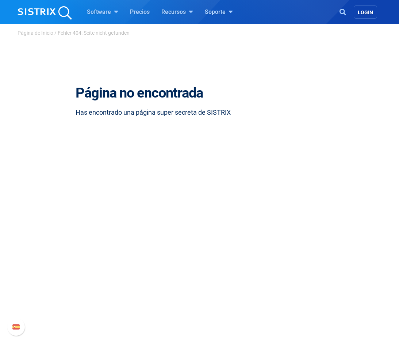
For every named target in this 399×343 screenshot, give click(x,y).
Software (102, 11)
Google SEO (139, 266)
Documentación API (318, 278)
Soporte (219, 11)
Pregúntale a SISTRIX (236, 255)
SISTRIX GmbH (62, 241)
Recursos (177, 11)
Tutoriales (221, 301)
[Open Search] (342, 11)
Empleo (63, 266)
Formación (54, 278)
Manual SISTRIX (324, 255)
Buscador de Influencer (153, 290)
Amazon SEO (141, 278)
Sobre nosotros (60, 255)
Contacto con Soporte (320, 290)
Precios (140, 11)
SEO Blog (220, 278)
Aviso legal (55, 310)
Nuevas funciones (315, 266)
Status (300, 301)
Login (365, 12)
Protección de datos (66, 294)
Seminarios (223, 266)
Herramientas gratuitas (238, 290)
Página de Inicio (35, 33)
